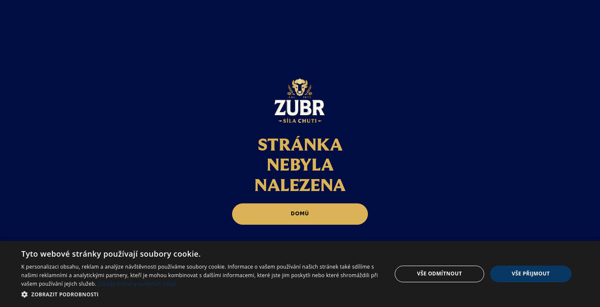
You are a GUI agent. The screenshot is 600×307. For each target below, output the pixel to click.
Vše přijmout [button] (531, 273)
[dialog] (300, 274)
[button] (201, 294)
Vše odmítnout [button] (439, 273)
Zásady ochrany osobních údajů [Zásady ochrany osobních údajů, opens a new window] (137, 283)
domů (300, 214)
